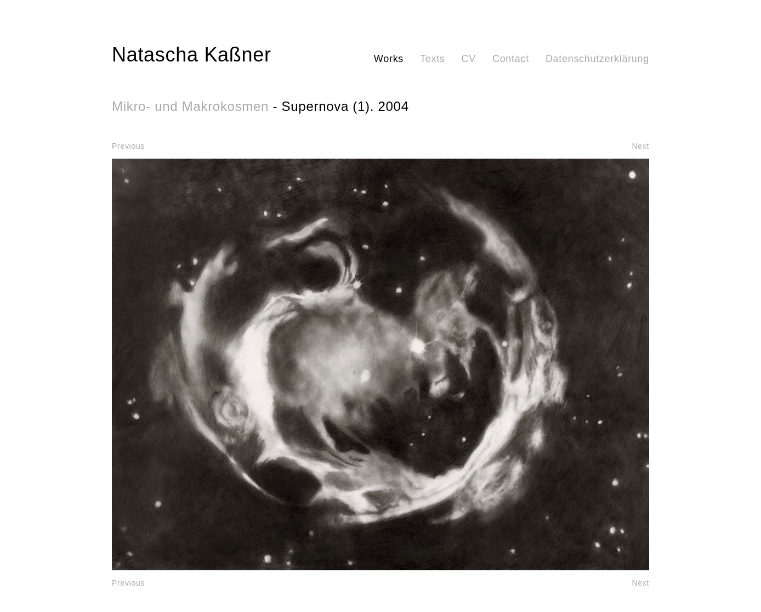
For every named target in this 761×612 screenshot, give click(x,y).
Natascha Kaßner (191, 54)
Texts (432, 58)
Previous (128, 146)
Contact (510, 58)
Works (389, 58)
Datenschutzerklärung (597, 58)
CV (469, 58)
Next (640, 146)
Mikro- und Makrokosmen (190, 106)
